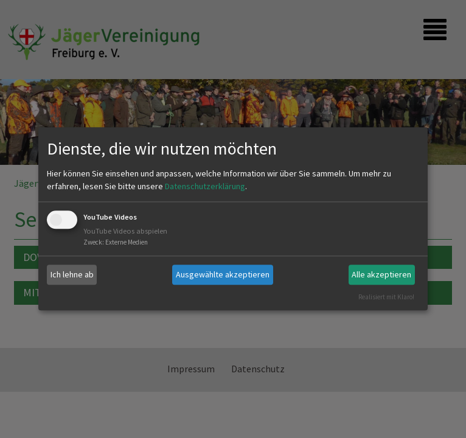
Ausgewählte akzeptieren (223, 274)
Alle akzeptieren (381, 274)
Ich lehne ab (72, 274)
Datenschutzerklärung (205, 186)
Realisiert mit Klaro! (386, 297)
